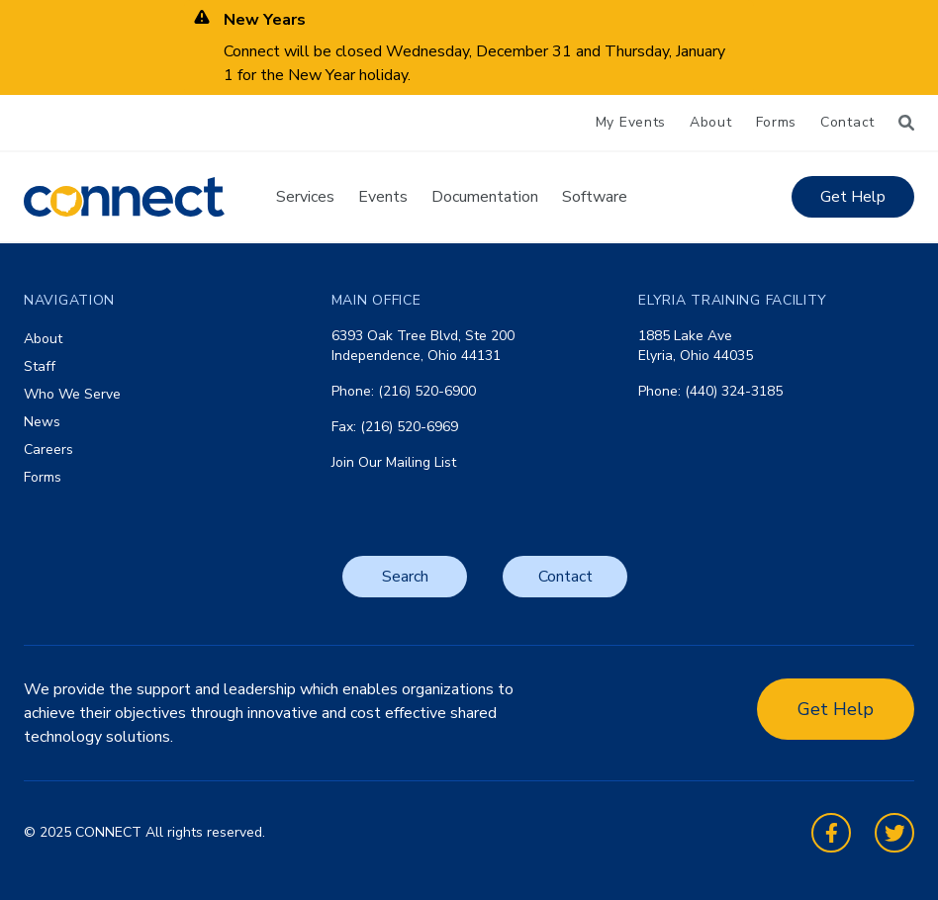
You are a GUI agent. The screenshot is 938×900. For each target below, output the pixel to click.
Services (305, 197)
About (711, 122)
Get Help (853, 197)
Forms (776, 122)
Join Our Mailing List (393, 462)
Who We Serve (72, 394)
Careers (48, 449)
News (42, 421)
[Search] (906, 123)
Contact (847, 122)
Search (405, 576)
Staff (39, 366)
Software (594, 197)
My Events (631, 122)
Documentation (484, 197)
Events (383, 197)
